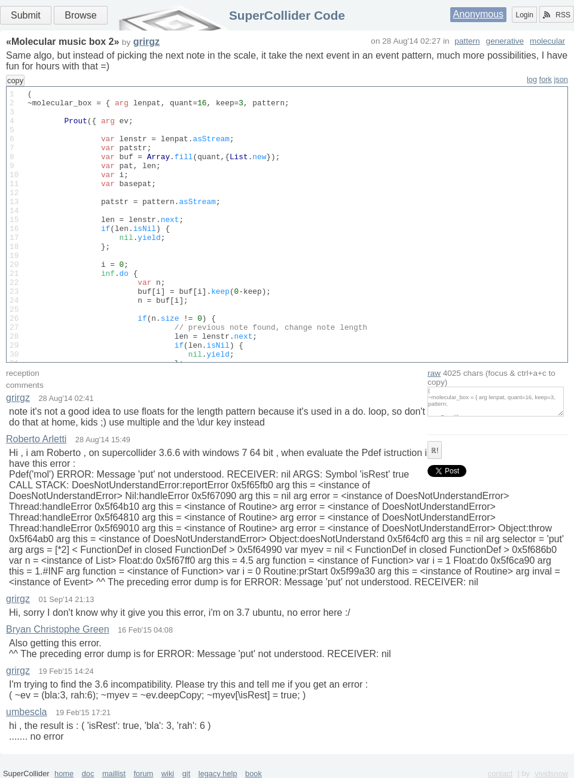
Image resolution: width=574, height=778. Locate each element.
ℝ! (434, 450)
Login (524, 15)
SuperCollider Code (287, 15)
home (64, 773)
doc (88, 773)
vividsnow (551, 773)
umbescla (26, 712)
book (253, 773)
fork (545, 79)
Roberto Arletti (36, 439)
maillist (114, 773)
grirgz (146, 42)
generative (505, 41)
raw (434, 373)
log (532, 79)
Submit (26, 15)
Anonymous (478, 14)
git (186, 773)
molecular (547, 41)
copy (15, 80)
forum (144, 773)
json (561, 79)
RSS (556, 15)
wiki (167, 773)
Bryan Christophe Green (57, 629)
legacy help (218, 773)
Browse (80, 15)
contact (500, 773)
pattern (467, 41)
